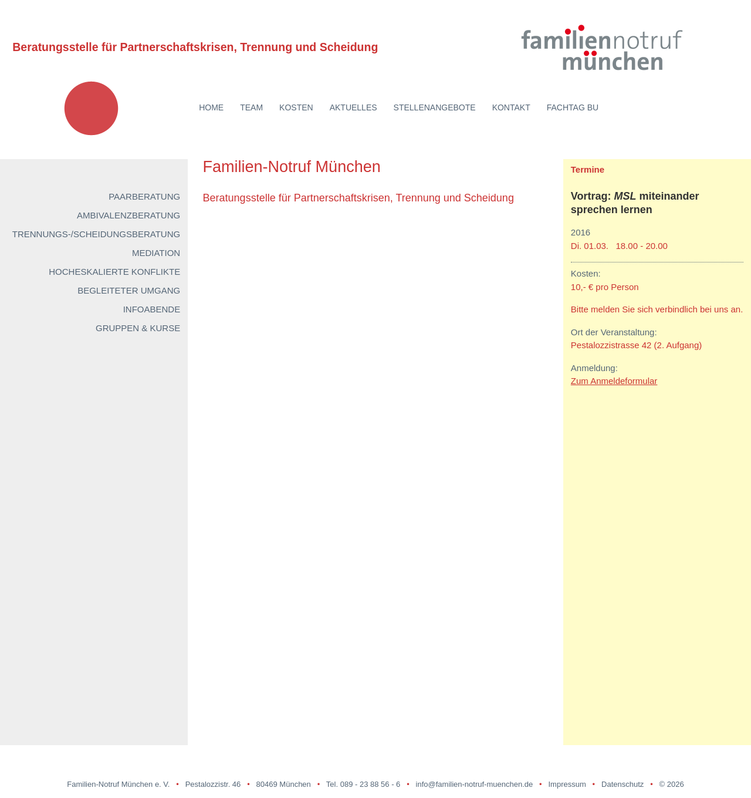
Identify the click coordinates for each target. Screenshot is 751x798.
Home (211, 107)
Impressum (567, 784)
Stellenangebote (435, 107)
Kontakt (511, 107)
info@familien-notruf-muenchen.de (474, 784)
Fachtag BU (572, 107)
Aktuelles (353, 107)
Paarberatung (144, 196)
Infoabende (152, 309)
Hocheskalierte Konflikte (114, 272)
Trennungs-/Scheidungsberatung (96, 234)
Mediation (156, 253)
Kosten (296, 107)
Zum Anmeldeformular (614, 381)
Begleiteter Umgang (128, 290)
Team (251, 107)
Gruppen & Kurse (138, 328)
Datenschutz (622, 784)
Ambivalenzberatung (128, 215)
